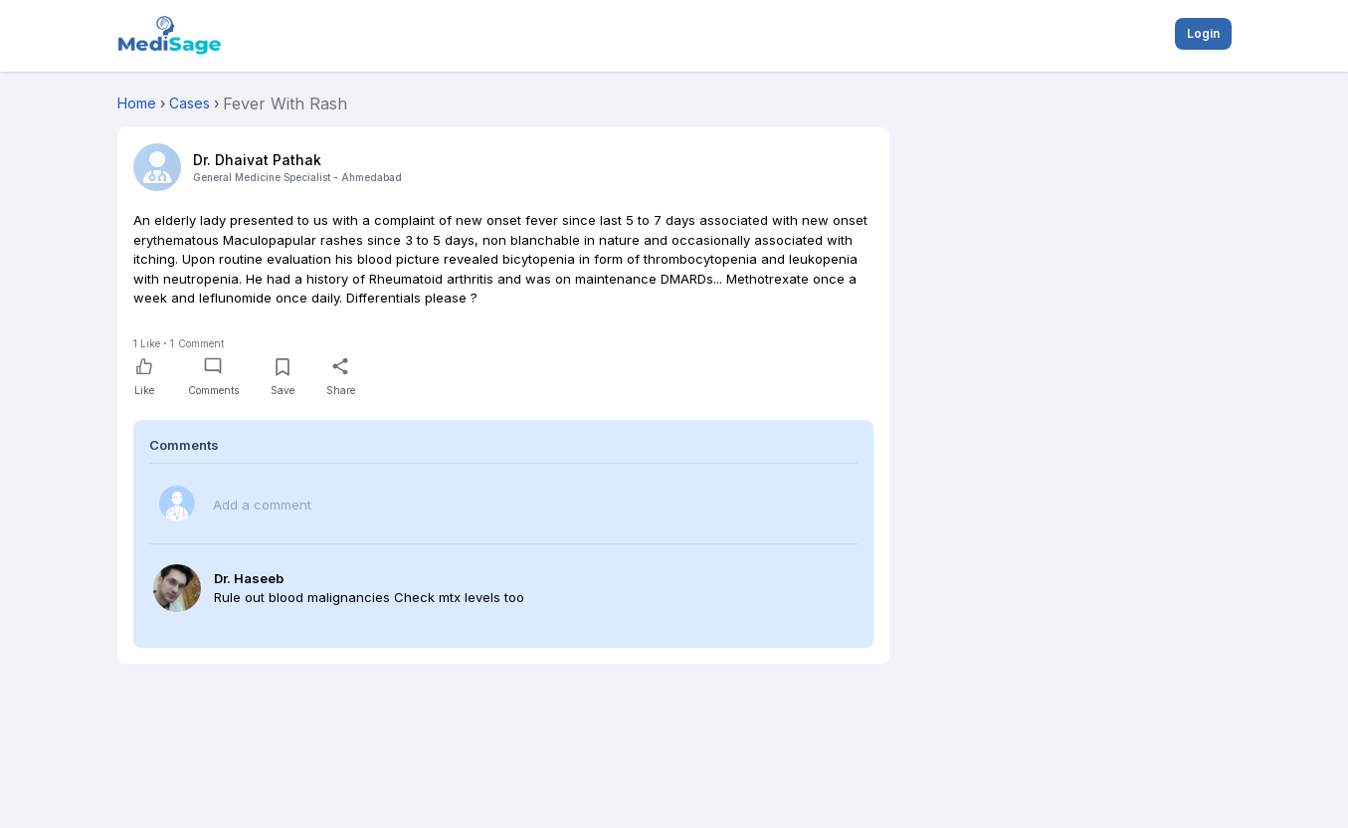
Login (1203, 33)
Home (136, 103)
